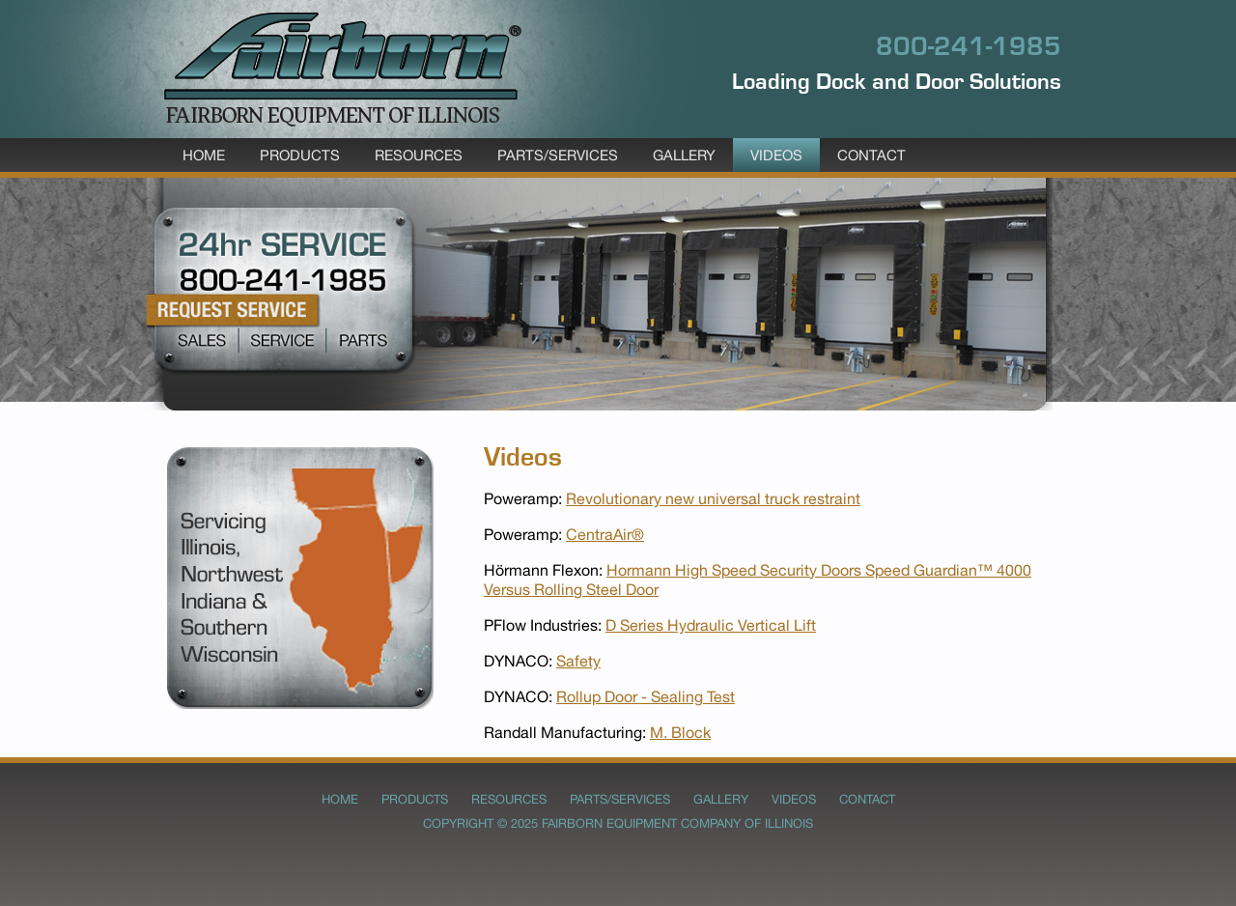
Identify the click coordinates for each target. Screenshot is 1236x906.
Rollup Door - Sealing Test (645, 696)
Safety (578, 660)
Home (204, 155)
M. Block (680, 732)
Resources (419, 155)
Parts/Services (557, 155)
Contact (871, 155)
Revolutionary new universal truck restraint (713, 498)
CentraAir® (605, 534)
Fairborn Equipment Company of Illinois (677, 823)
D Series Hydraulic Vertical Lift (710, 625)
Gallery (684, 155)
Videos (776, 155)
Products (300, 155)
